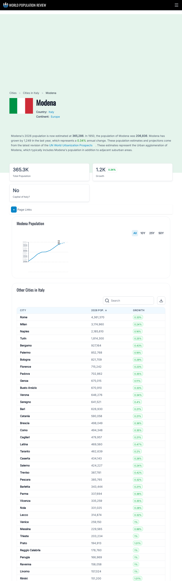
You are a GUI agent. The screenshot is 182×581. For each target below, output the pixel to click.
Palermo (25, 422)
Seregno (25, 471)
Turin (23, 408)
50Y (161, 233)
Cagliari (25, 507)
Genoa (24, 450)
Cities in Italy (31, 93)
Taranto (25, 521)
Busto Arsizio (28, 457)
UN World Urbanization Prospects (70, 145)
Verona (24, 464)
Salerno (25, 535)
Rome (23, 387)
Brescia (24, 493)
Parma (24, 563)
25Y (152, 233)
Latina (24, 514)
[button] (176, 5)
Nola (23, 577)
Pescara (25, 549)
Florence (25, 436)
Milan (23, 394)
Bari (22, 478)
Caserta (25, 528)
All (134, 233)
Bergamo (26, 415)
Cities (13, 93)
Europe (55, 116)
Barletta (25, 556)
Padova (25, 443)
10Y (142, 233)
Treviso (24, 542)
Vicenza (25, 570)
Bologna (25, 429)
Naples (24, 401)
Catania (25, 485)
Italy (51, 112)
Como (23, 500)
